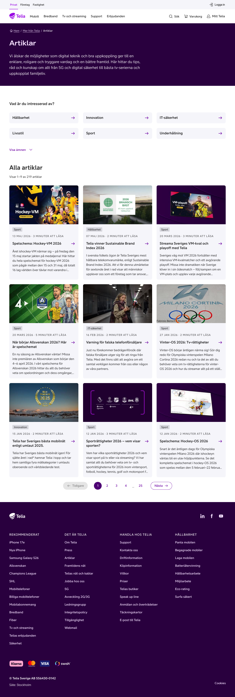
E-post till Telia (130, 620)
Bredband (16, 612)
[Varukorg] (193, 16)
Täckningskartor (131, 612)
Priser (124, 581)
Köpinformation (131, 566)
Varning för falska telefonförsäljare (114, 342)
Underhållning (171, 133)
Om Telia (71, 542)
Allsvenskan (17, 566)
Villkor (124, 573)
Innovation (94, 118)
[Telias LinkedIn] (202, 516)
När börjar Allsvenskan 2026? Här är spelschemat (39, 344)
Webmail (71, 628)
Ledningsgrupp (75, 604)
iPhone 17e (17, 542)
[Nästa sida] (161, 486)
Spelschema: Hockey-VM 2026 (36, 243)
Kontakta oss (129, 550)
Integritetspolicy (76, 612)
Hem (14, 30)
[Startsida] (17, 16)
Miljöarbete (183, 581)
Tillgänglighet (74, 620)
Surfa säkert (183, 597)
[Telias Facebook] (211, 516)
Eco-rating (182, 589)
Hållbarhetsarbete (187, 573)
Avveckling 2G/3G (77, 597)
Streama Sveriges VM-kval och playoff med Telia (184, 245)
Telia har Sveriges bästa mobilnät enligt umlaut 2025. (38, 443)
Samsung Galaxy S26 (24, 558)
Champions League (22, 573)
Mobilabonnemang (22, 604)
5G (67, 589)
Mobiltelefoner (19, 589)
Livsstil (18, 133)
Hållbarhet (20, 118)
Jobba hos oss (74, 581)
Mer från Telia (31, 30)
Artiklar (70, 558)
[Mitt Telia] (216, 16)
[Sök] (174, 16)
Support (125, 542)
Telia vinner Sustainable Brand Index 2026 (110, 245)
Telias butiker (129, 589)
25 (141, 487)
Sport (90, 133)
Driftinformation (131, 558)
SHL (12, 581)
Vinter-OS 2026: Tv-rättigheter (184, 342)
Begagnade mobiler (189, 550)
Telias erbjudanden (22, 635)
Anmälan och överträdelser (139, 604)
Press (68, 550)
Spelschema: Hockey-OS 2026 (184, 441)
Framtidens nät (75, 566)
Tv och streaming (21, 628)
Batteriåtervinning (187, 566)
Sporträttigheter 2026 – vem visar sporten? (113, 443)
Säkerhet (15, 643)
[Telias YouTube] (221, 516)
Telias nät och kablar (79, 573)
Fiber (12, 620)
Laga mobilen (184, 558)
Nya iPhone (17, 550)
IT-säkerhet (169, 118)
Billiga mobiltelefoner (24, 597)
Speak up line (129, 597)
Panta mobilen (185, 542)
